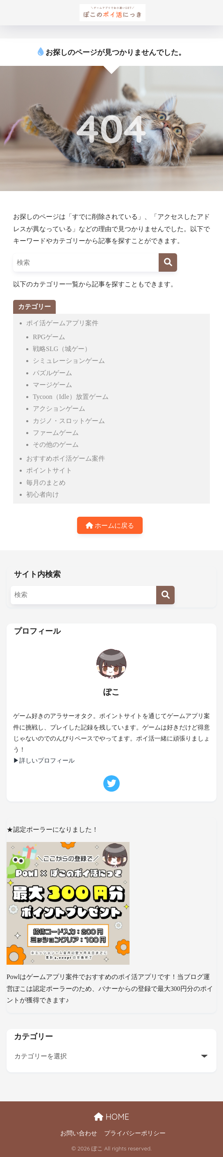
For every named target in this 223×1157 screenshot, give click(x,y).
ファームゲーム (56, 432)
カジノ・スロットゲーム (69, 420)
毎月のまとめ (46, 482)
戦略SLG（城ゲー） (62, 348)
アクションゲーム (59, 408)
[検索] (168, 262)
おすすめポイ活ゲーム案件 (65, 458)
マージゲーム (52, 384)
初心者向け (42, 494)
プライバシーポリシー (135, 1133)
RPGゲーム (49, 336)
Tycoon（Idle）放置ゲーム (71, 396)
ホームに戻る (110, 525)
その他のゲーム (56, 444)
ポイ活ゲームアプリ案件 (62, 323)
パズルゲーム (52, 372)
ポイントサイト (49, 470)
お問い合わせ (78, 1133)
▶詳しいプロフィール (44, 760)
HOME (111, 1117)
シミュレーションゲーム (69, 360)
